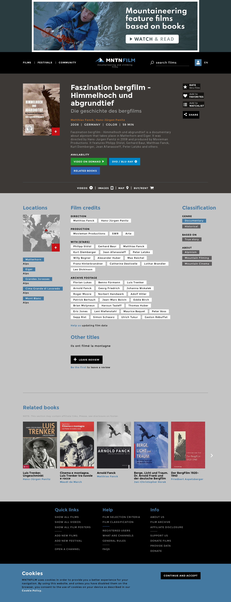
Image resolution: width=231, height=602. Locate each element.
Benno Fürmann (109, 285)
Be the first (78, 369)
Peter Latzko (141, 254)
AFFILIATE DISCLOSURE (166, 529)
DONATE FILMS (160, 543)
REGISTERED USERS (116, 533)
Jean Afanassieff (114, 254)
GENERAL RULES (114, 543)
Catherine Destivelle (123, 266)
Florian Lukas (82, 285)
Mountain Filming (197, 260)
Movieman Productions (89, 236)
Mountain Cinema (197, 266)
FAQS (106, 551)
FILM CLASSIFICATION (118, 524)
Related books (85, 170)
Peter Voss (159, 314)
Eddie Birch (141, 302)
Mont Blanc (33, 300)
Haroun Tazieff (112, 308)
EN (206, 62)
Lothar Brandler (155, 266)
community (67, 62)
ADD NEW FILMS (66, 538)
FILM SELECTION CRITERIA (121, 519)
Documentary (194, 223)
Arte (128, 236)
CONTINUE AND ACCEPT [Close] (181, 575)
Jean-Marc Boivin (114, 302)
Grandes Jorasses (37, 281)
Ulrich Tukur (129, 319)
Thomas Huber (138, 308)
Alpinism (191, 254)
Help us (76, 328)
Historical (191, 229)
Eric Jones (80, 314)
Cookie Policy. (32, 590)
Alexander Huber (109, 260)
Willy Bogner (82, 260)
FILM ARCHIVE (160, 524)
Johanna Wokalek (139, 290)
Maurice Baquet (134, 314)
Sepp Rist (79, 319)
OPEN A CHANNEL (67, 551)
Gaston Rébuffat (156, 319)
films (27, 62)
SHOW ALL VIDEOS (68, 524)
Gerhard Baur (107, 249)
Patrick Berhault (84, 302)
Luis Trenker (135, 285)
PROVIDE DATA (160, 548)
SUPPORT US (159, 538)
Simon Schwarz (104, 319)
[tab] (56, 132)
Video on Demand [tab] (89, 161)
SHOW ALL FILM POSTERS (73, 529)
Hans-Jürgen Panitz (112, 120)
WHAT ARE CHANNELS (118, 538)
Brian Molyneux (84, 308)
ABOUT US (157, 519)
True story (192, 241)
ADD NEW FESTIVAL (68, 543)
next (211, 458)
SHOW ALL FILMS (67, 519)
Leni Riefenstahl (105, 314)
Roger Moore (82, 296)
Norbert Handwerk (111, 296)
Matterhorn (33, 262)
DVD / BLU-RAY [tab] (124, 161)
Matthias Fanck (83, 120)
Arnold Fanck (82, 290)
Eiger (29, 272)
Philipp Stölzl (82, 249)
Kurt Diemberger (84, 254)
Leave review (86, 362)
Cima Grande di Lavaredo (42, 291)
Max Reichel (135, 260)
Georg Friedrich (109, 290)
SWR (115, 236)
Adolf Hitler (139, 296)
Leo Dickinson (83, 272)
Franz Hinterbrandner (88, 266)
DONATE (156, 553)
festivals (45, 62)
